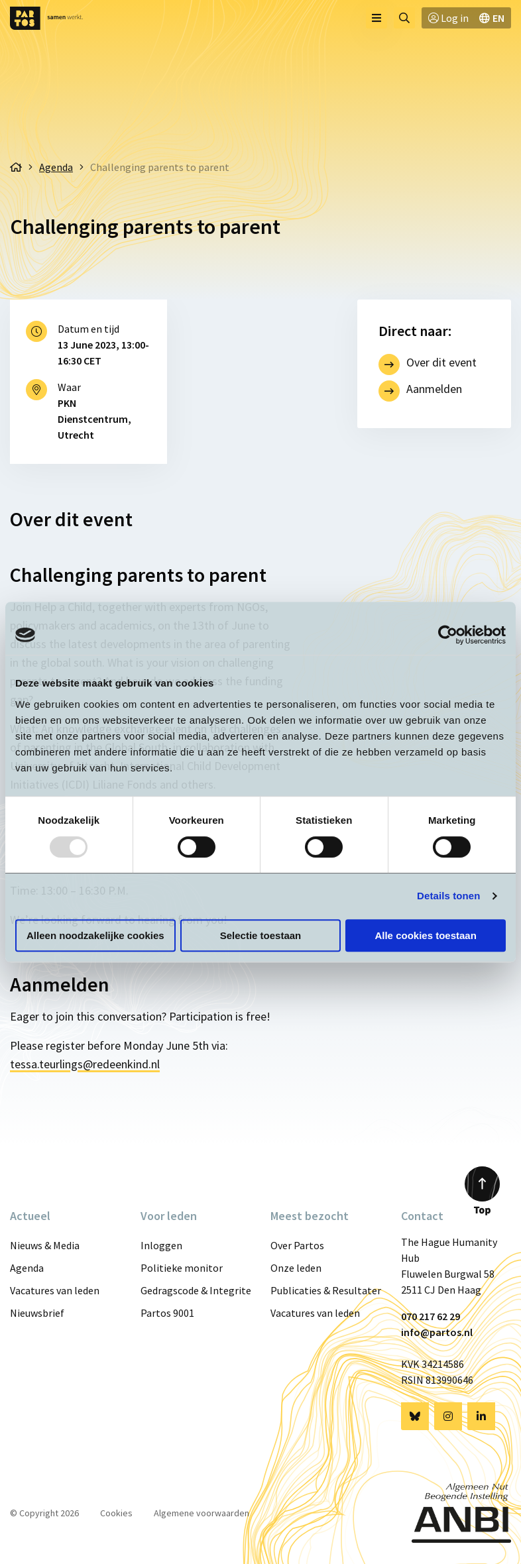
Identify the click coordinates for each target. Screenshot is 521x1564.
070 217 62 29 (430, 1316)
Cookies (116, 1513)
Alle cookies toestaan (425, 935)
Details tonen (448, 895)
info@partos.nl (437, 1332)
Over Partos (297, 1245)
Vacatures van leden (54, 1290)
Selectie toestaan (261, 935)
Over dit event (441, 362)
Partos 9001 (167, 1312)
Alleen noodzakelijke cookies (95, 935)
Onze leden (295, 1267)
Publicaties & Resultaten (325, 1290)
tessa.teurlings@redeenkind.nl (85, 1064)
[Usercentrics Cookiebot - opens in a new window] (448, 635)
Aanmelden (434, 388)
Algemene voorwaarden (201, 1513)
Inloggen (161, 1245)
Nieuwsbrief (37, 1312)
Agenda (27, 1267)
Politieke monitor (182, 1267)
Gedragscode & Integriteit (196, 1290)
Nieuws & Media (45, 1245)
